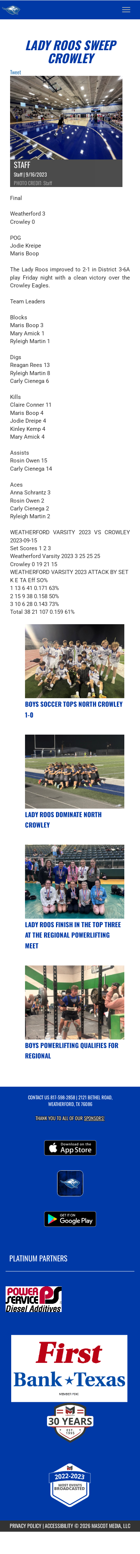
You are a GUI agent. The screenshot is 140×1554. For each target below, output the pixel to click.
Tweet (15, 72)
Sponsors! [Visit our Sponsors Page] (94, 1118)
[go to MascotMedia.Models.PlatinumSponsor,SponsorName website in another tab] (70, 1300)
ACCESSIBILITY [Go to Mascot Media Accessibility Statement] (59, 1525)
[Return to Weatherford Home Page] (11, 9)
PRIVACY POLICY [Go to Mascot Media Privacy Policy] (25, 1525)
